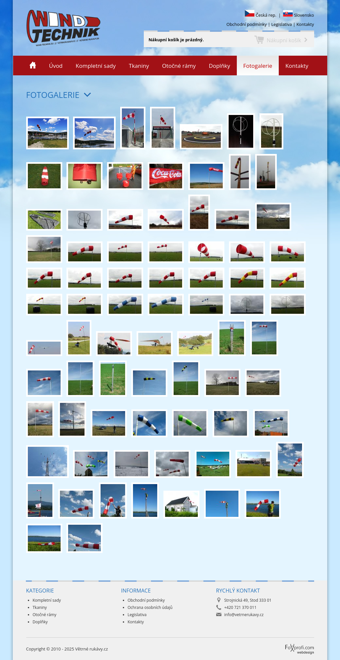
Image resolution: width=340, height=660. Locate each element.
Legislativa (281, 24)
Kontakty (305, 24)
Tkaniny (139, 65)
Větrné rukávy (14, 28)
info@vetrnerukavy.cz (244, 614)
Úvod (56, 65)
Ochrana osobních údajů (150, 607)
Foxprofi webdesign (287, 644)
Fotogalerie (258, 65)
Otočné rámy (179, 65)
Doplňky (219, 65)
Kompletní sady (96, 65)
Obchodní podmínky (246, 24)
